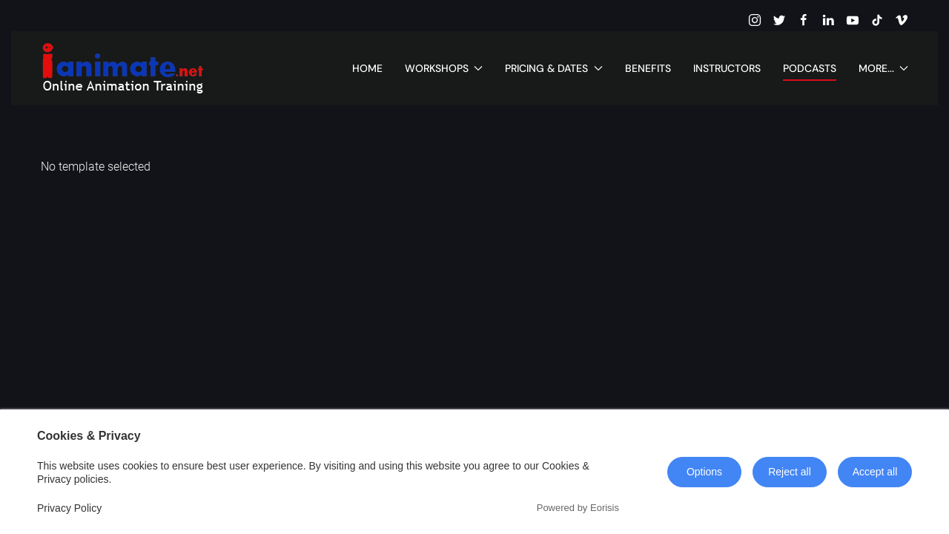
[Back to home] (122, 68)
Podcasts (809, 68)
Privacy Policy (69, 508)
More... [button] (884, 68)
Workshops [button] (444, 68)
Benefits (648, 68)
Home (367, 68)
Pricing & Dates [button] (554, 68)
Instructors (727, 68)
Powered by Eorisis (578, 507)
